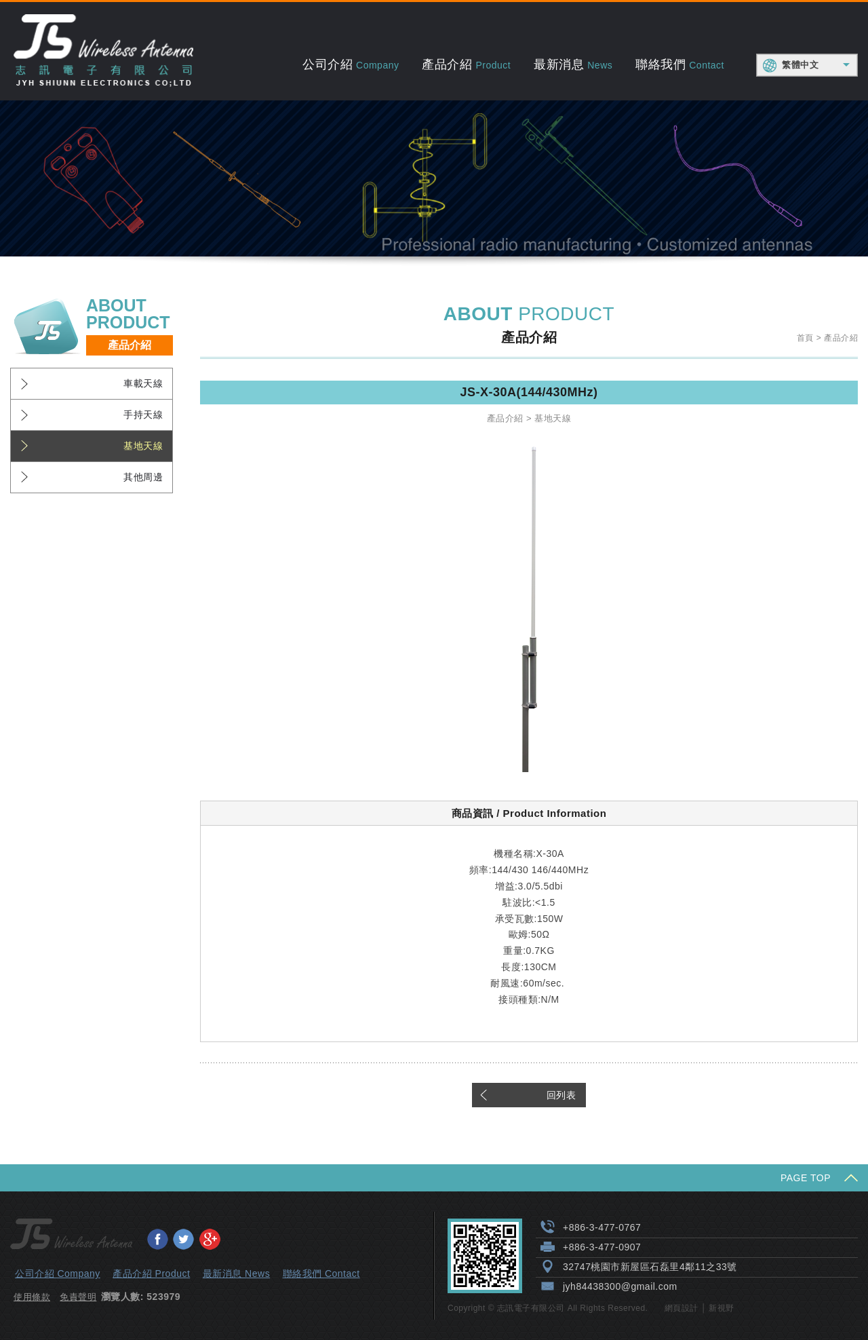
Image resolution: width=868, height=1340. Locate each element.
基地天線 (143, 445)
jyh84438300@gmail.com (620, 1286)
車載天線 (143, 383)
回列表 (561, 1095)
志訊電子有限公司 (103, 51)
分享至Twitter (183, 1238)
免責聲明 (78, 1297)
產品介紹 (466, 64)
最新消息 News (236, 1273)
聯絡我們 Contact (321, 1273)
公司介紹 (350, 64)
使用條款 (32, 1297)
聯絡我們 (679, 64)
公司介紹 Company (57, 1273)
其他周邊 (143, 477)
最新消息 (573, 64)
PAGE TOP (806, 1177)
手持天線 (143, 414)
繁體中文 (800, 65)
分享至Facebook (157, 1238)
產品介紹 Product (151, 1273)
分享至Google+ (209, 1238)
